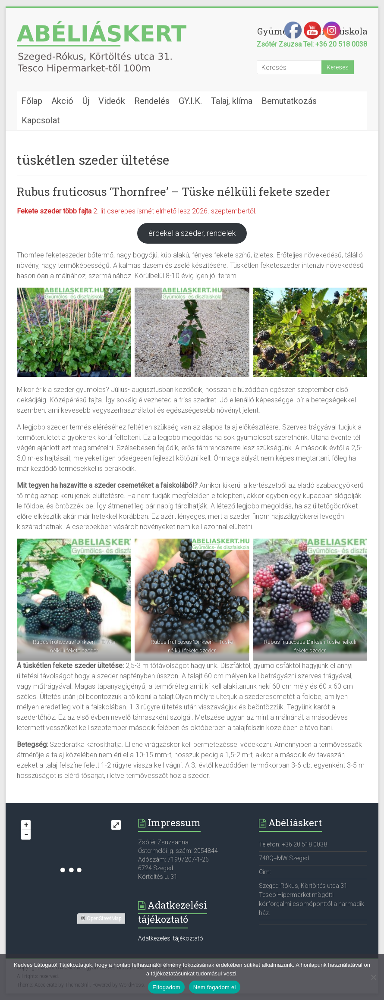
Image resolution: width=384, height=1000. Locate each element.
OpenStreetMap (104, 918)
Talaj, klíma (231, 101)
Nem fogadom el (214, 987)
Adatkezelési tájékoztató (170, 938)
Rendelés (152, 101)
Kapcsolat (41, 120)
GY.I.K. (190, 101)
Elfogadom (166, 987)
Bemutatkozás (289, 101)
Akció (62, 101)
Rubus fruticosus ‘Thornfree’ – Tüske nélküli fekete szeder (173, 191)
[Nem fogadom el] (373, 977)
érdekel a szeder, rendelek (192, 233)
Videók (111, 101)
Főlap (31, 101)
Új (85, 101)
